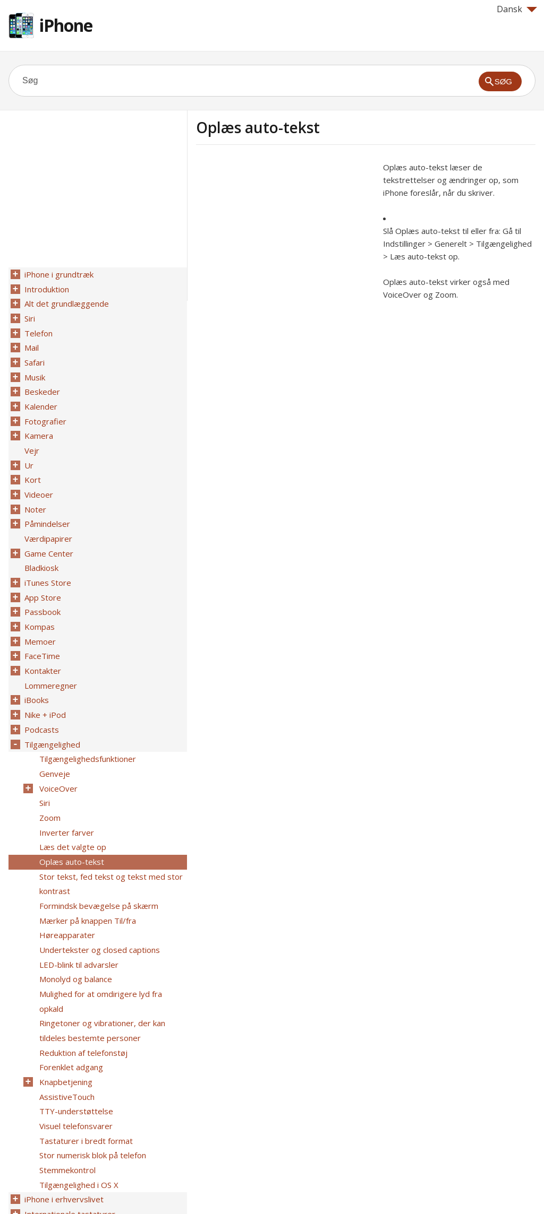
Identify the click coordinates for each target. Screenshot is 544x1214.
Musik (33, 371)
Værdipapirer (47, 522)
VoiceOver (57, 757)
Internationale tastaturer (68, 1143)
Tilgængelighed (51, 715)
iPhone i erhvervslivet (63, 1129)
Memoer (39, 619)
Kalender (39, 398)
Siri (28, 315)
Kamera (37, 426)
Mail (30, 343)
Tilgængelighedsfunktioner (86, 729)
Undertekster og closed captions (98, 909)
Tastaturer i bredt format (85, 1074)
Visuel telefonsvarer (75, 1060)
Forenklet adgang (70, 1005)
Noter (34, 495)
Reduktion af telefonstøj (82, 991)
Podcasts (40, 702)
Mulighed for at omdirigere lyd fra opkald (112, 950)
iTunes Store (46, 564)
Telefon (37, 329)
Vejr (30, 440)
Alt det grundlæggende (65, 302)
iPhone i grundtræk (57, 274)
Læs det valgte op (71, 812)
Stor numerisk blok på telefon (91, 1088)
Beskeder (41, 384)
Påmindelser (46, 509)
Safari (33, 357)
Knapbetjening (64, 1019)
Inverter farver (65, 798)
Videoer (37, 481)
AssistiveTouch (66, 1033)
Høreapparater (66, 895)
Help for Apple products (46, 1188)
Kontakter (41, 646)
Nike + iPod (44, 688)
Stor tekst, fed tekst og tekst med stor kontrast (110, 847)
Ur (27, 453)
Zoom (49, 784)
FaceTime (41, 633)
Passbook (41, 591)
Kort (31, 467)
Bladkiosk (40, 550)
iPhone (65, 25)
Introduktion (45, 288)
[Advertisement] (285, 235)
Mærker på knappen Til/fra (86, 881)
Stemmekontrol (66, 1102)
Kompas (38, 605)
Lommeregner (49, 660)
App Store (41, 578)
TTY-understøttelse (75, 1047)
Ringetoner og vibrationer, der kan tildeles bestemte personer (101, 971)
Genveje (53, 743)
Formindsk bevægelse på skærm (97, 867)
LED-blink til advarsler (77, 922)
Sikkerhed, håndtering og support (84, 1157)
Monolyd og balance (74, 936)
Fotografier (44, 412)
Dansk (517, 9)
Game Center (47, 536)
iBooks (35, 674)
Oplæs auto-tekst (70, 826)
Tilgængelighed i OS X (77, 1116)
